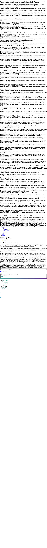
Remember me (4, 275)
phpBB (5, 296)
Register (5, 271)
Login (1, 271)
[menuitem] (7, 229)
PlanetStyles (13, 296)
